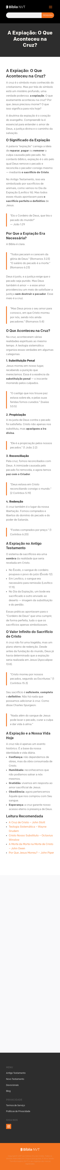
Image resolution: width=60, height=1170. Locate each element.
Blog (8, 1091)
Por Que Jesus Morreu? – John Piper (31, 852)
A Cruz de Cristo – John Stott (27, 822)
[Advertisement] (30, 957)
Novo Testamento (15, 1079)
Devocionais (12, 1085)
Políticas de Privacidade (18, 1111)
